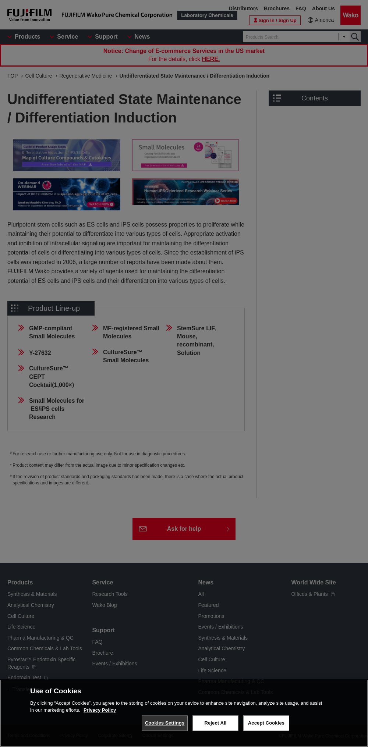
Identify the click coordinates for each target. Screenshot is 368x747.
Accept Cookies (266, 723)
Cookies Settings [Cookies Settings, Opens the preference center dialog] (165, 723)
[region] (184, 713)
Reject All (215, 723)
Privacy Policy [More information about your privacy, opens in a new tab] (100, 710)
